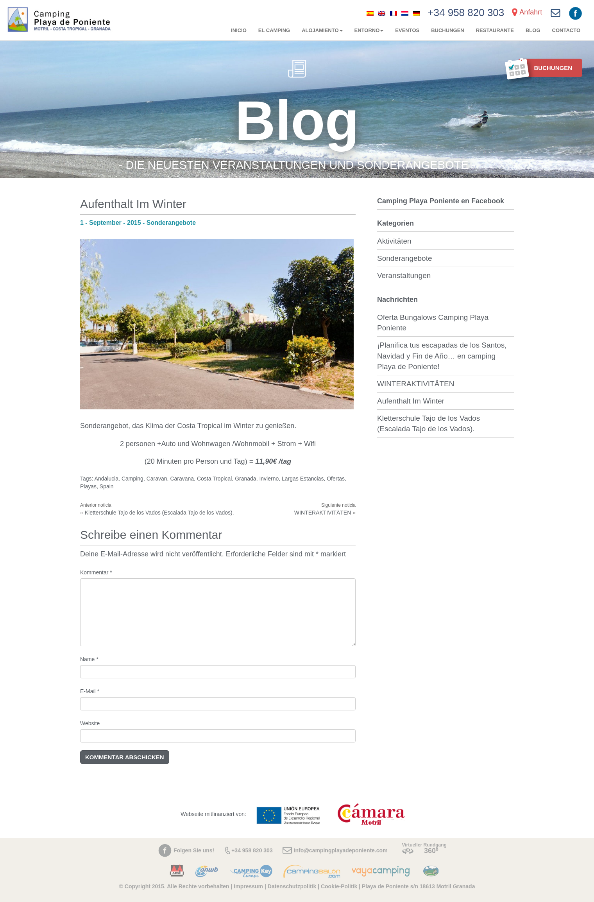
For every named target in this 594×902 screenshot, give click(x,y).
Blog (533, 30)
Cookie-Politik (339, 886)
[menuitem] (370, 13)
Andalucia (107, 478)
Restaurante (495, 30)
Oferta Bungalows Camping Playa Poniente (432, 322)
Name (89, 659)
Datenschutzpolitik (292, 886)
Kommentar (96, 572)
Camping (132, 478)
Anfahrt (530, 12)
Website (90, 723)
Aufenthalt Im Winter (410, 401)
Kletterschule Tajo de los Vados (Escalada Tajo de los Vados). (159, 512)
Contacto (566, 30)
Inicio (239, 30)
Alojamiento (322, 30)
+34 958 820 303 (466, 12)
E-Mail (89, 691)
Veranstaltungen (404, 275)
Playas (88, 486)
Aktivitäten (394, 241)
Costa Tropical (214, 478)
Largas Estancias (303, 478)
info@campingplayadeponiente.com (341, 850)
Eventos (407, 30)
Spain (107, 486)
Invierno (269, 478)
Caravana (182, 478)
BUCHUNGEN (447, 30)
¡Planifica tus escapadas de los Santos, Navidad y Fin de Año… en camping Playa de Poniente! (442, 355)
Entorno (369, 30)
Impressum (248, 886)
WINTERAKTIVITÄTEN (322, 512)
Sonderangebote (404, 258)
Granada (245, 478)
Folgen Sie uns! (194, 850)
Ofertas (336, 478)
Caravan (157, 478)
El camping (274, 30)
